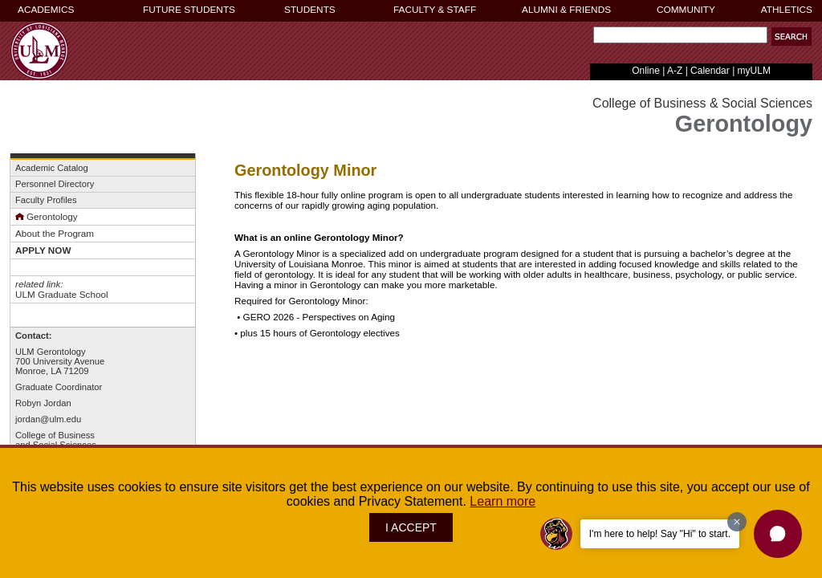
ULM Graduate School (61, 294)
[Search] (680, 34)
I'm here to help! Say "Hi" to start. (659, 533)
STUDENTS (310, 9)
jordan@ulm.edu (48, 419)
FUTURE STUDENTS (189, 9)
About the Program (54, 233)
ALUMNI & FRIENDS (566, 9)
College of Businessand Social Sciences (55, 440)
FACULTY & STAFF (434, 9)
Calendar (710, 70)
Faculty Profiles (45, 200)
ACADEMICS (46, 9)
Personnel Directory (54, 184)
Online (646, 70)
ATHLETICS (786, 9)
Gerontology (46, 216)
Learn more (502, 501)
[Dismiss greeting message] (737, 521)
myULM (754, 70)
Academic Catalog (51, 168)
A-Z (674, 70)
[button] (778, 534)
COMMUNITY (686, 9)
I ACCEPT (411, 527)
